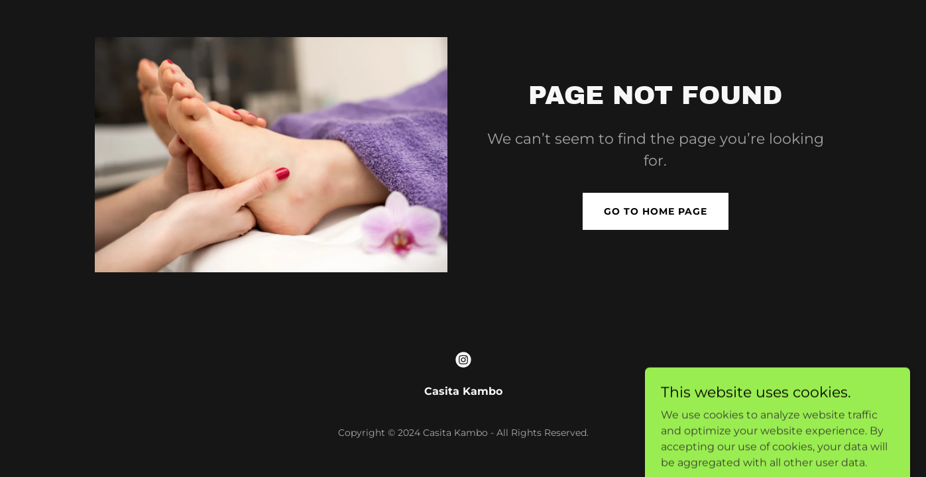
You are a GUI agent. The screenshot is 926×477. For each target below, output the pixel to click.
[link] (463, 359)
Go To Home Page (655, 211)
